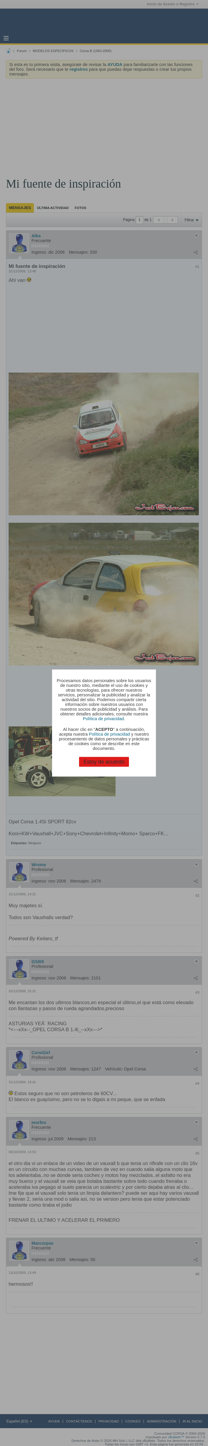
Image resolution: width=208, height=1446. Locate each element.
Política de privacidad (103, 718)
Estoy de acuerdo (104, 762)
